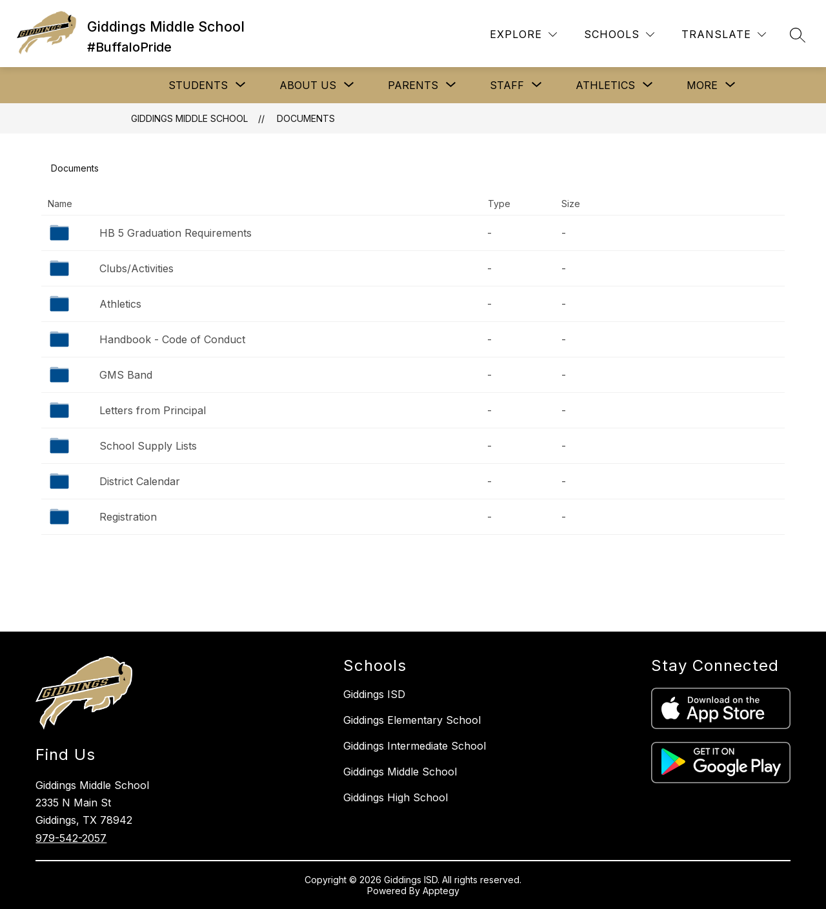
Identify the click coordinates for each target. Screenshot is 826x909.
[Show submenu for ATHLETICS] (605, 85)
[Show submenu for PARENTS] (413, 85)
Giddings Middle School (189, 118)
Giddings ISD (374, 694)
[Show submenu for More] (702, 85)
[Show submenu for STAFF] (507, 85)
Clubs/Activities (136, 268)
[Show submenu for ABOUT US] (307, 85)
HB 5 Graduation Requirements (175, 232)
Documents (306, 118)
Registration (128, 516)
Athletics (120, 303)
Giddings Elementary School (412, 720)
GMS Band (125, 374)
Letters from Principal (152, 410)
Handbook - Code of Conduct (172, 339)
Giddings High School (395, 797)
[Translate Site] (723, 34)
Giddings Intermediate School (414, 745)
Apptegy (441, 890)
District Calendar (139, 481)
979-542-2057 (70, 838)
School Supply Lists (148, 445)
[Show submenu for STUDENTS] (198, 85)
